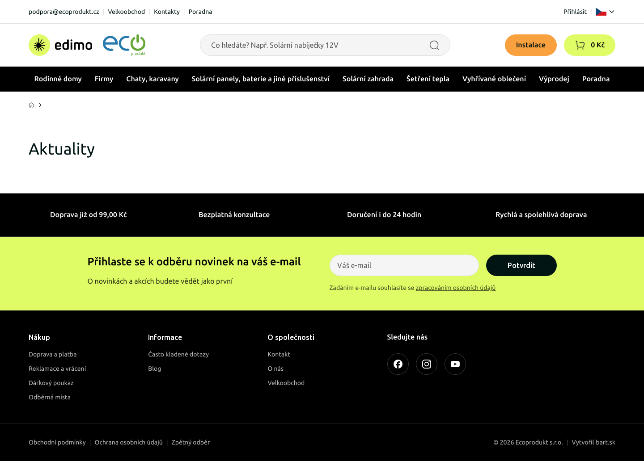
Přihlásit (575, 11)
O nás (275, 368)
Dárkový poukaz (51, 382)
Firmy (104, 79)
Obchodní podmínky (57, 442)
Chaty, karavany (152, 79)
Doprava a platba (53, 354)
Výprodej (554, 79)
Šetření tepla (428, 79)
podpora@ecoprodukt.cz (64, 11)
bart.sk (605, 442)
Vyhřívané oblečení (494, 79)
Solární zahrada (368, 79)
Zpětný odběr (191, 442)
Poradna (200, 11)
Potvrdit (521, 265)
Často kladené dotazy (178, 354)
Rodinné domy (57, 79)
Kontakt (278, 354)
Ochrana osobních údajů (129, 442)
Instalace (531, 45)
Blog (154, 368)
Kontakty (167, 11)
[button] (580, 45)
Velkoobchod (126, 11)
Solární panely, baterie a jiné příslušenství (261, 79)
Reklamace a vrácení (57, 368)
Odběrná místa (50, 397)
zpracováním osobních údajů (456, 287)
